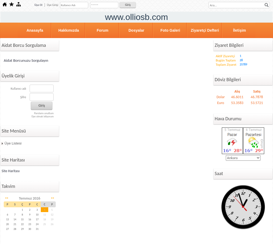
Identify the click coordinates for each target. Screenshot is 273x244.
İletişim (239, 30)
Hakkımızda (68, 30)
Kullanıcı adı (18, 88)
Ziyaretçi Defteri (205, 30)
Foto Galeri (170, 30)
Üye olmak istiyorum (42, 116)
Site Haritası (11, 171)
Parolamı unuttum (44, 113)
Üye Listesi (13, 143)
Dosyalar (136, 30)
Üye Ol (38, 5)
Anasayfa (34, 30)
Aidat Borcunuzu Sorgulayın (26, 60)
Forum (103, 30)
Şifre (23, 97)
